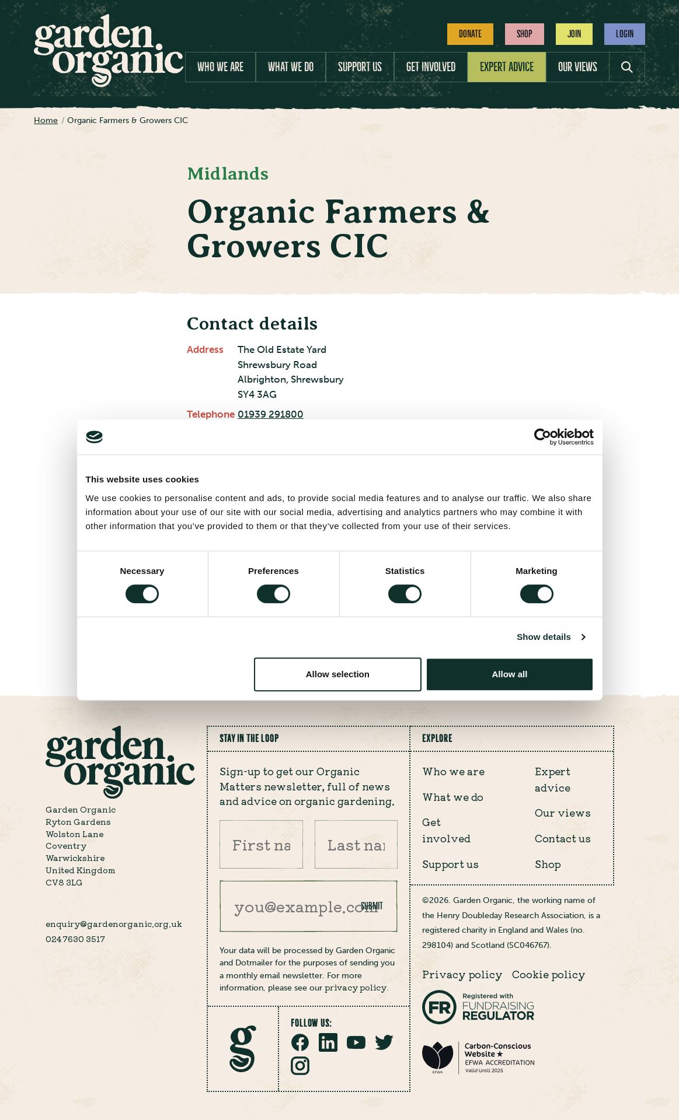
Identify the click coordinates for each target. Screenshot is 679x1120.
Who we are (220, 67)
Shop (524, 33)
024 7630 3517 (75, 938)
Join (574, 33)
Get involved (430, 67)
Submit (372, 906)
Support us (360, 67)
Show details (544, 637)
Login (624, 33)
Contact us (563, 838)
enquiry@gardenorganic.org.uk (114, 923)
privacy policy (355, 987)
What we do (291, 67)
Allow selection (338, 674)
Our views (577, 67)
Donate (470, 33)
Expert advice (507, 67)
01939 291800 (271, 414)
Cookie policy (549, 974)
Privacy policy (462, 974)
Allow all (510, 674)
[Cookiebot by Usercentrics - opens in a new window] (543, 437)
